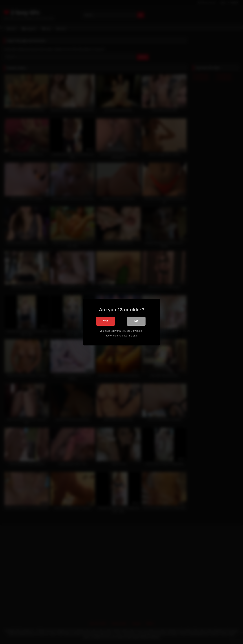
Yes (105, 321)
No (136, 321)
